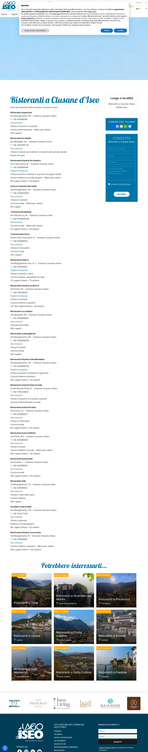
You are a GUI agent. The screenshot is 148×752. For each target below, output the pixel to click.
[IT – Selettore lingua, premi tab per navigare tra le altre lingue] (141, 8)
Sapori (14, 14)
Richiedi (122, 194)
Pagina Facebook (18, 170)
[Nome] (117, 731)
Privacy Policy (125, 184)
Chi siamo (58, 734)
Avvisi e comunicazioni (63, 737)
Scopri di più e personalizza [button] (35, 30)
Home (4, 14)
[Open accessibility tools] (5, 748)
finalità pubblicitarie (28, 18)
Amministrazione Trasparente (66, 747)
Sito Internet (16, 122)
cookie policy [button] (91, 11)
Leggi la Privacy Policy (107, 748)
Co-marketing (59, 740)
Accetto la (121, 184)
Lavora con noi (60, 744)
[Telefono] (121, 162)
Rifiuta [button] (106, 30)
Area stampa (59, 750)
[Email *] (117, 736)
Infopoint (57, 731)
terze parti (56, 14)
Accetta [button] (120, 30)
